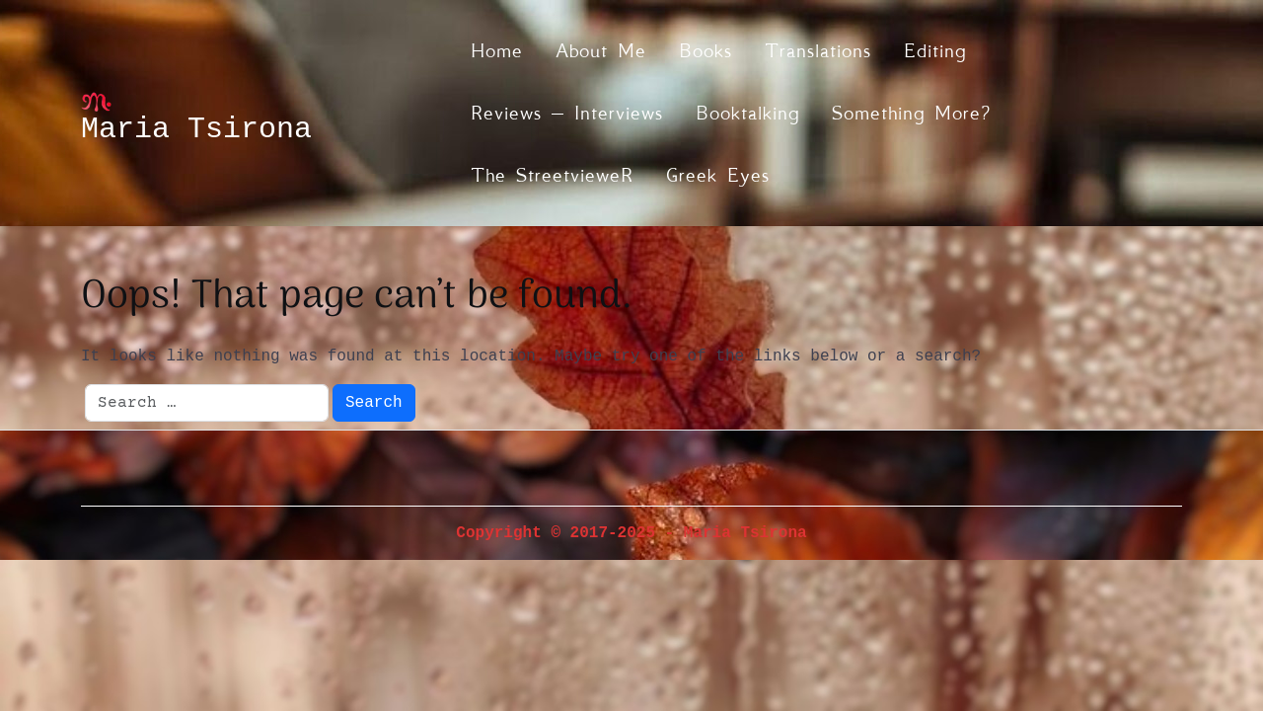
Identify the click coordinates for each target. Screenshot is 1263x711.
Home (497, 50)
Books (705, 50)
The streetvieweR (552, 175)
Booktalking (747, 112)
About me (601, 50)
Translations (818, 50)
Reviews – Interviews (567, 112)
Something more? (911, 112)
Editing (935, 50)
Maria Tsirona (196, 129)
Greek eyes (718, 175)
